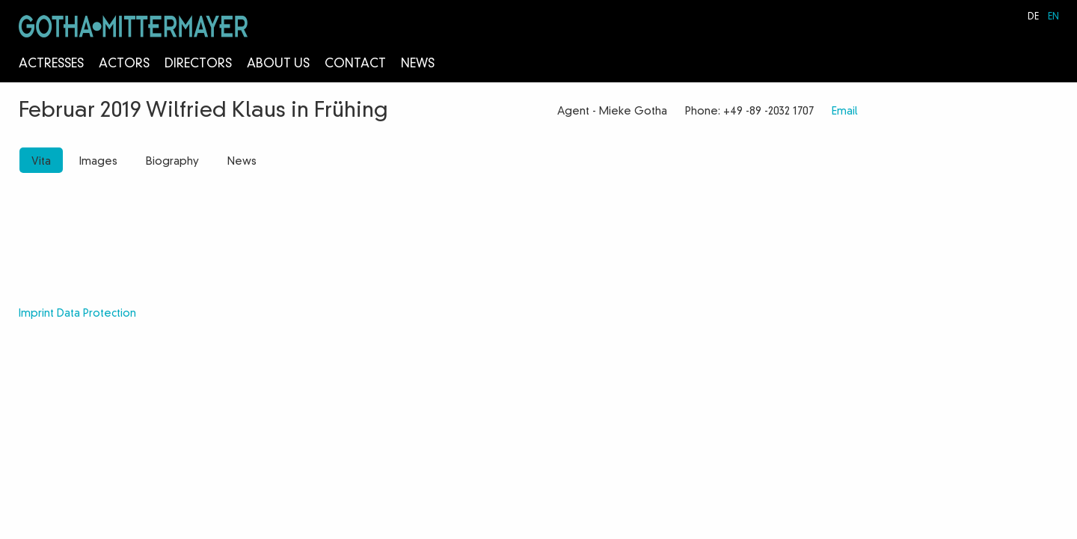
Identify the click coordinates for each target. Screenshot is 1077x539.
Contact (355, 64)
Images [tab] (98, 161)
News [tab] (242, 161)
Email (844, 111)
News (418, 64)
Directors (198, 64)
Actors (124, 64)
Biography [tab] (172, 161)
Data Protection (96, 313)
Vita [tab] (41, 161)
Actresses (51, 64)
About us (278, 64)
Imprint (36, 313)
